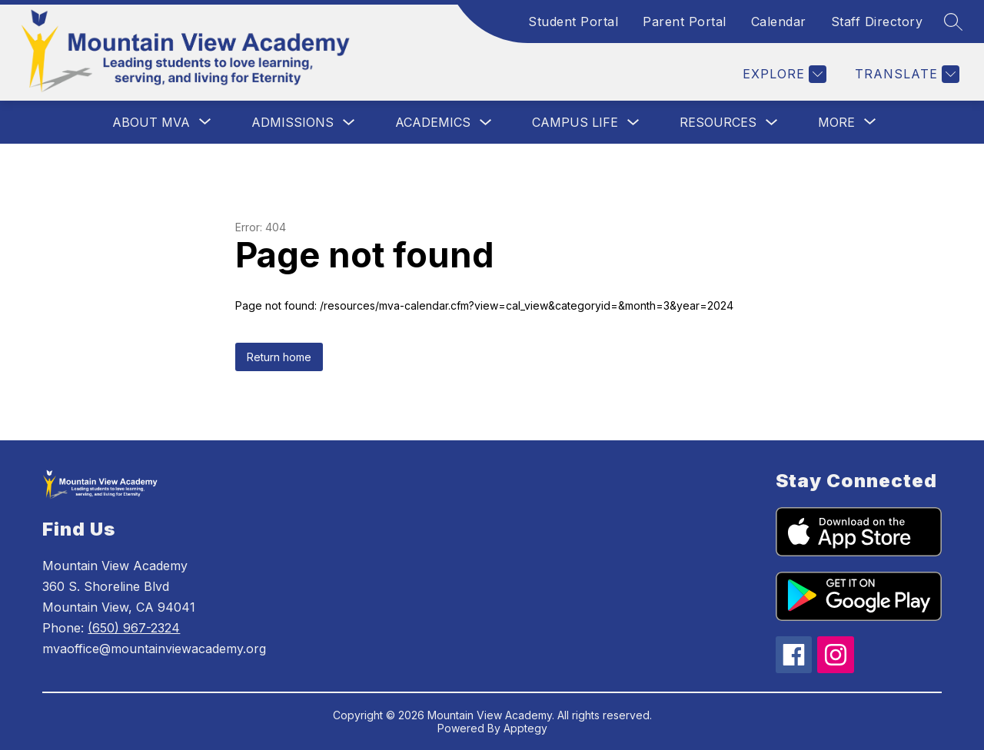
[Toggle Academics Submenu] (486, 122)
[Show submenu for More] (836, 122)
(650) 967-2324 (134, 628)
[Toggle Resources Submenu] (772, 122)
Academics (432, 122)
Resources (718, 122)
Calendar (778, 21)
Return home (279, 356)
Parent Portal (684, 21)
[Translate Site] (905, 74)
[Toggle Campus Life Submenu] (633, 122)
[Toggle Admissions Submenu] (349, 122)
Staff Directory (877, 21)
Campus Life (575, 122)
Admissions (292, 122)
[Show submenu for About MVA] (151, 122)
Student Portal (573, 21)
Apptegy (525, 728)
